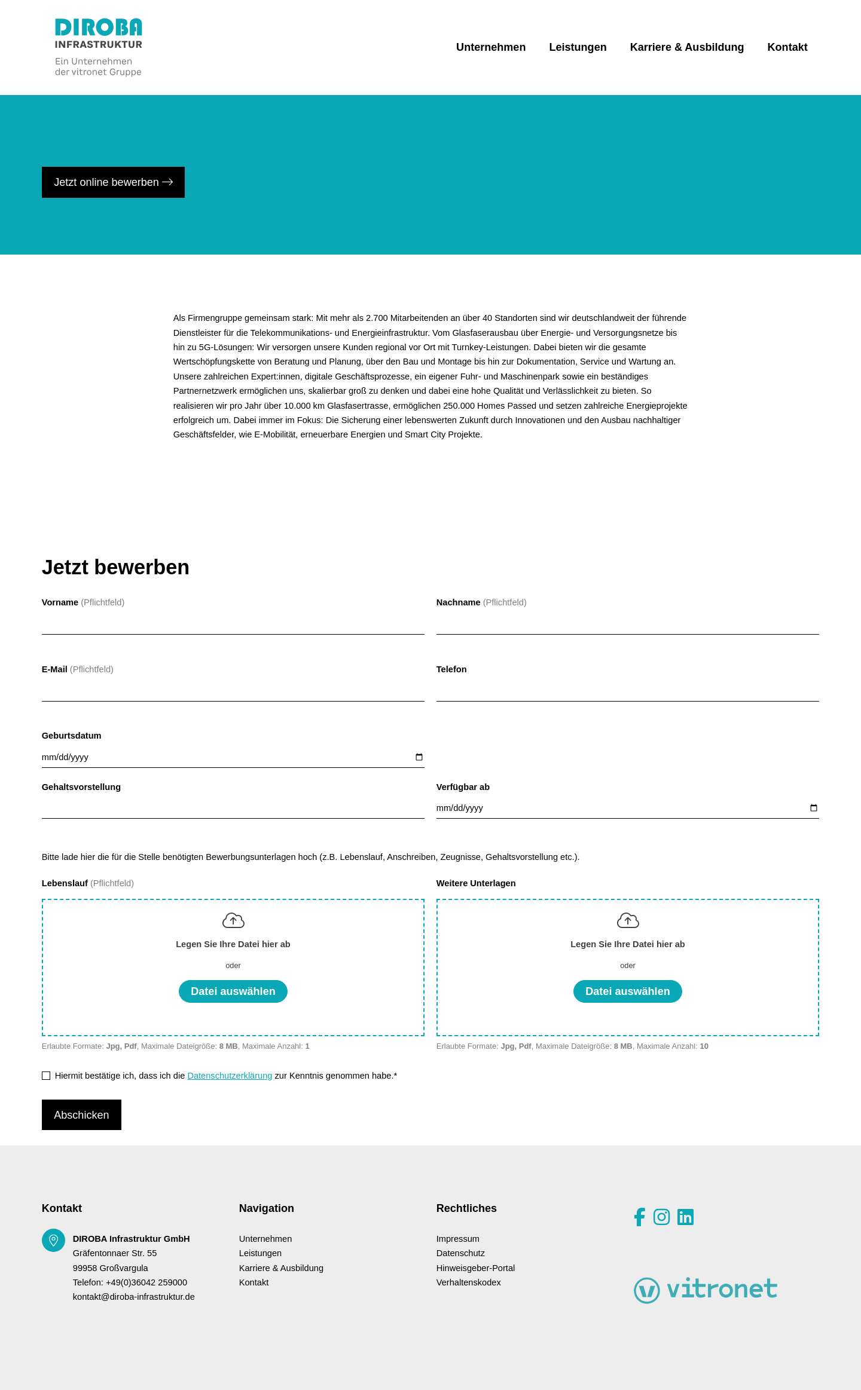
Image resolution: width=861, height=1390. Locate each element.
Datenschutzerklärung (229, 1075)
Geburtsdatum (72, 735)
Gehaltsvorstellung (81, 787)
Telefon (451, 669)
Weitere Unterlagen (476, 883)
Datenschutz (460, 1253)
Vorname (60, 602)
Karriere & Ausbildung (687, 47)
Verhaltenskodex (468, 1282)
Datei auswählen (233, 991)
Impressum (458, 1239)
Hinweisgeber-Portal (475, 1268)
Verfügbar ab (463, 787)
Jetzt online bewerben (113, 182)
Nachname (458, 602)
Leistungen (577, 47)
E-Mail (55, 669)
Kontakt (788, 47)
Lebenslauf (66, 883)
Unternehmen (491, 47)
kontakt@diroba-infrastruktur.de (134, 1297)
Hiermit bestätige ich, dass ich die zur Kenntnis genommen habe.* (226, 1075)
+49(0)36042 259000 (146, 1282)
